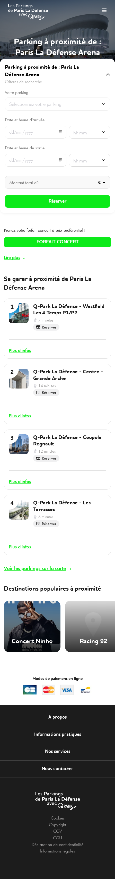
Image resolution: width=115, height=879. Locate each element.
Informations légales (57, 851)
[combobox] (57, 105)
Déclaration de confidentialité (57, 844)
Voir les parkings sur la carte (35, 568)
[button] (57, 74)
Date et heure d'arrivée (25, 120)
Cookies (58, 818)
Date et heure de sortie (25, 148)
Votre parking (16, 92)
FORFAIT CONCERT (58, 242)
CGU (57, 838)
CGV (57, 831)
